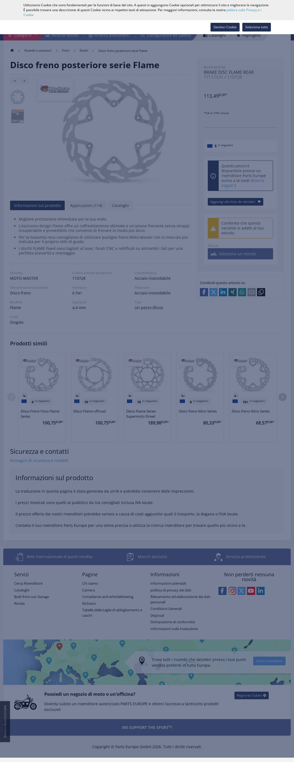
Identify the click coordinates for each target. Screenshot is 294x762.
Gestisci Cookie (225, 27)
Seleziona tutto (256, 27)
